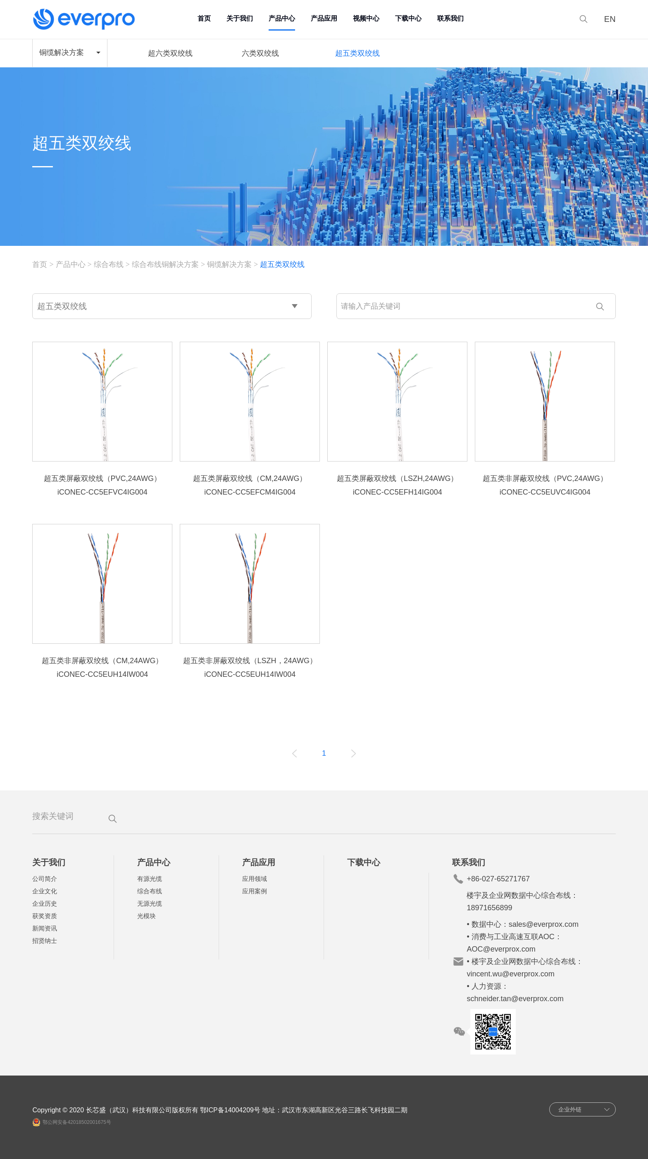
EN (610, 19)
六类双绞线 (260, 53)
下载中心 (408, 18)
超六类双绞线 (170, 53)
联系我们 (450, 18)
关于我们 (239, 18)
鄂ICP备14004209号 (230, 1110)
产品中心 (282, 18)
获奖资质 (44, 915)
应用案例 (254, 891)
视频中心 (366, 18)
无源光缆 (149, 903)
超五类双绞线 (357, 53)
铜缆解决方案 (229, 264)
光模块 (146, 915)
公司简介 (44, 878)
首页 (204, 18)
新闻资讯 (44, 928)
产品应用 (324, 18)
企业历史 (44, 903)
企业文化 (44, 891)
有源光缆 (149, 878)
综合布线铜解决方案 (165, 264)
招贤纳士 (44, 940)
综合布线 (109, 264)
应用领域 (254, 878)
